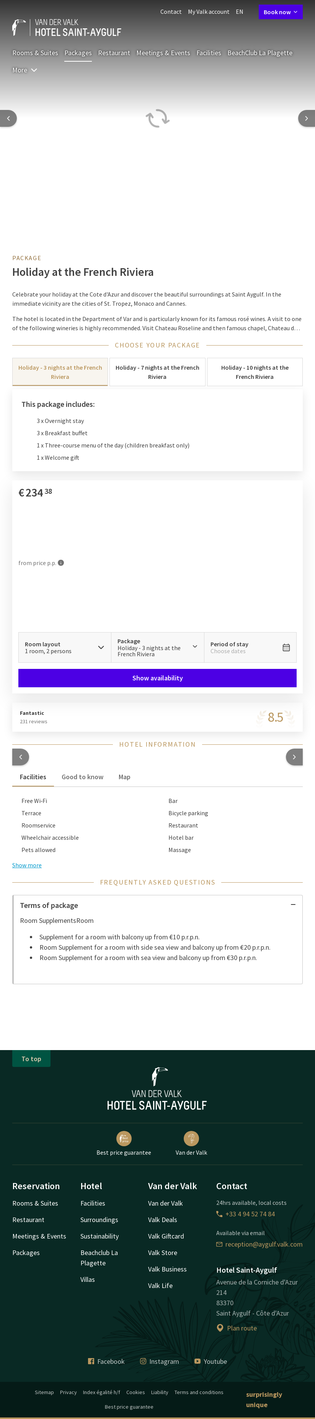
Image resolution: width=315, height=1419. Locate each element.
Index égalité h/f (101, 1392)
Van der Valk (191, 1143)
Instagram (159, 1361)
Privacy (68, 1392)
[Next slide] (306, 118)
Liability (159, 1392)
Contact (171, 11)
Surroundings (99, 1219)
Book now (281, 12)
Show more (27, 865)
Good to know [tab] (82, 776)
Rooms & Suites (35, 52)
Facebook (106, 1361)
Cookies (135, 1392)
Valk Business (167, 1269)
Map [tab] (125, 776)
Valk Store (162, 1252)
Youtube (210, 1361)
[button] (20, 757)
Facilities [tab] (33, 776)
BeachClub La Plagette (259, 52)
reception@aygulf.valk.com (259, 1244)
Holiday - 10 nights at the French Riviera (255, 372)
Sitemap (44, 1392)
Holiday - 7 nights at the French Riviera (157, 372)
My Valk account (209, 11)
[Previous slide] (8, 118)
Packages (78, 52)
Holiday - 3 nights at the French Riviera (60, 372)
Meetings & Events (163, 52)
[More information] (61, 563)
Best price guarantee (123, 1143)
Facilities (208, 52)
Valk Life (160, 1285)
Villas (87, 1279)
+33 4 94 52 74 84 (245, 1213)
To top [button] (31, 1058)
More (25, 70)
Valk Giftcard (166, 1236)
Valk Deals (162, 1219)
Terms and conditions (199, 1392)
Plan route (236, 1328)
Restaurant (114, 52)
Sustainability (99, 1236)
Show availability (157, 677)
